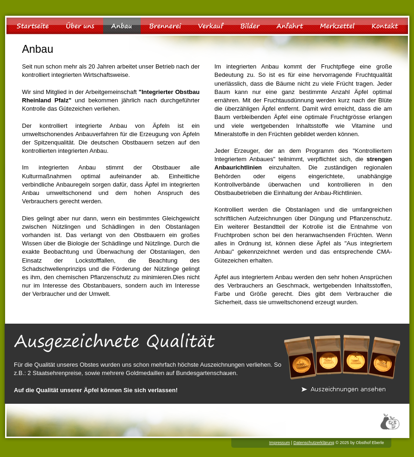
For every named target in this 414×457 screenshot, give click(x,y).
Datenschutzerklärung (313, 442)
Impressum (279, 442)
